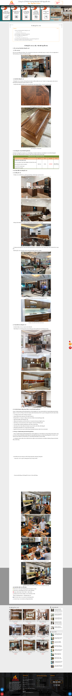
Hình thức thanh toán (40, 685)
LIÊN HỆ (58, 6)
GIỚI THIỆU (17, 6)
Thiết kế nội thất (39, 677)
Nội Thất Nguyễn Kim (55, 678)
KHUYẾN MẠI (50, 6)
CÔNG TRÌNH (40, 6)
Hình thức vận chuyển (40, 686)
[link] (26, 597)
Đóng (57, 28)
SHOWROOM (27, 6)
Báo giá (38, 680)
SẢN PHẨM (21, 6)
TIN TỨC (54, 6)
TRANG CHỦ (12, 6)
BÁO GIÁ (44, 6)
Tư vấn (38, 681)
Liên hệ (38, 682)
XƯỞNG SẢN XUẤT (33, 6)
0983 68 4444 (58, 3)
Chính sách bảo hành (40, 684)
